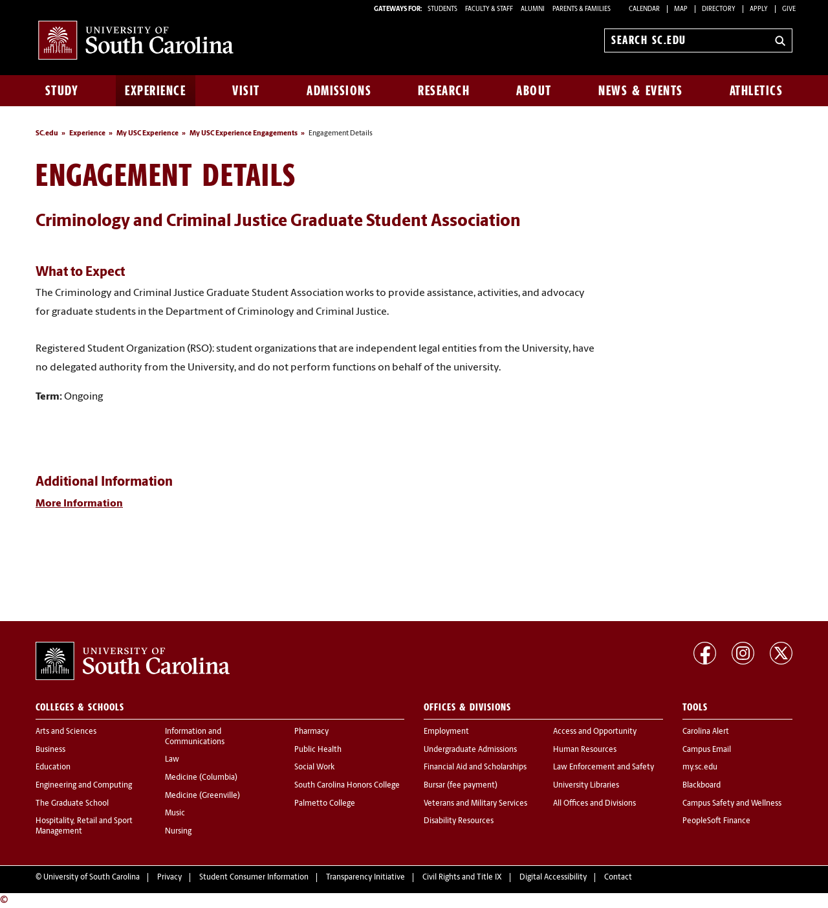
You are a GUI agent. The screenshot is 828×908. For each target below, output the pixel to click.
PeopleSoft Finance (716, 821)
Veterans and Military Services (475, 804)
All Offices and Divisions (594, 804)
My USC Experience (147, 133)
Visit (246, 90)
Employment (446, 732)
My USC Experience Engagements (244, 133)
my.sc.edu (699, 767)
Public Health (318, 750)
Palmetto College (324, 804)
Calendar (644, 9)
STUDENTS (443, 9)
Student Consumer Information (254, 877)
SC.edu (47, 133)
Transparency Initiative (365, 877)
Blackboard (701, 785)
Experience (155, 90)
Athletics (756, 90)
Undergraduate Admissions (470, 750)
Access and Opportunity (595, 732)
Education (53, 767)
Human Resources (584, 750)
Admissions (339, 90)
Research (444, 90)
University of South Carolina (91, 877)
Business (50, 750)
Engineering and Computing (84, 785)
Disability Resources (459, 821)
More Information (79, 504)
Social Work (314, 767)
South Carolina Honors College (347, 785)
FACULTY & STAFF (489, 9)
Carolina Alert (705, 732)
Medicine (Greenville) (202, 796)
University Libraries (586, 785)
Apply (759, 9)
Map (681, 9)
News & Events (640, 90)
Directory (718, 9)
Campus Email (706, 750)
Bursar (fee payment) (460, 785)
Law (172, 760)
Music (175, 813)
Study (62, 90)
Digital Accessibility (553, 877)
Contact (618, 877)
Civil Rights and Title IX (462, 877)
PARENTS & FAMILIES (581, 9)
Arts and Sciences (66, 732)
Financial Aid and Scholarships (475, 767)
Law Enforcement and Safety (603, 767)
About (534, 90)
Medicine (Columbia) (201, 778)
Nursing (178, 831)
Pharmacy (311, 732)
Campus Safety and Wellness (731, 804)
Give (789, 9)
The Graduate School (72, 804)
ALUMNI (533, 9)
